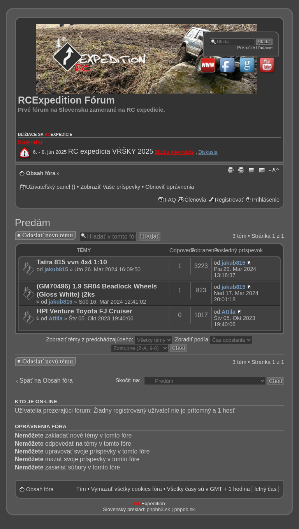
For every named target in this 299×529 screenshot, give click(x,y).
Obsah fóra (40, 173)
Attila (56, 318)
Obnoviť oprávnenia (169, 187)
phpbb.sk (184, 509)
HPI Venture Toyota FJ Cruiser (84, 311)
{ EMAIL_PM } (251, 170)
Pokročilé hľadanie (255, 47)
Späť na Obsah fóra (46, 380)
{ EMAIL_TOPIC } (262, 170)
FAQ (170, 200)
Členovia (195, 200)
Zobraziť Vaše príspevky (111, 187)
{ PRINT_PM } (230, 170)
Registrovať (229, 200)
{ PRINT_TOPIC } (241, 170)
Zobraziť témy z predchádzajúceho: (109, 339)
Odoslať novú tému (47, 235)
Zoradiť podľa (213, 339)
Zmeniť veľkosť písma (274, 170)
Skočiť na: (128, 380)
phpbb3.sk (158, 509)
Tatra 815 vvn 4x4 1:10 (72, 262)
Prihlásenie (266, 200)
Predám (32, 222)
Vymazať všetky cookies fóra (126, 489)
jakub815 (56, 269)
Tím (81, 489)
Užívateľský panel (48, 187)
